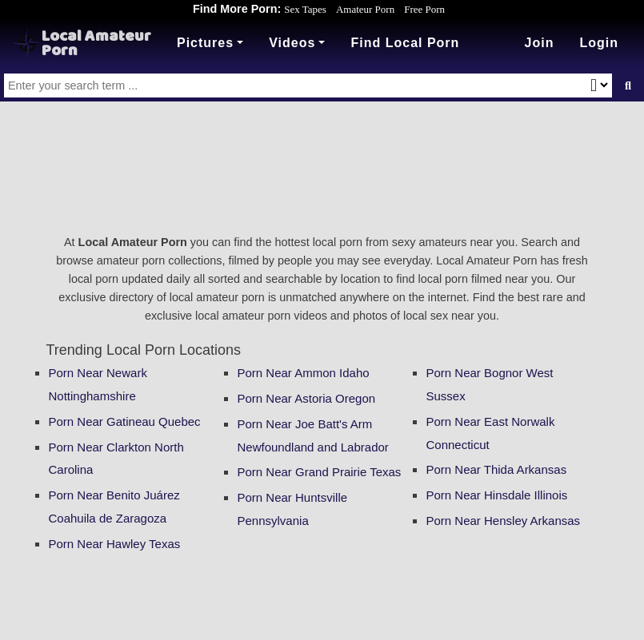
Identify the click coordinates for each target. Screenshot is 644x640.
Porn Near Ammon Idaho (304, 373)
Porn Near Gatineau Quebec (125, 421)
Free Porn (424, 9)
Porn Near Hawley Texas (115, 544)
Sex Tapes (305, 9)
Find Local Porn (404, 43)
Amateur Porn (365, 9)
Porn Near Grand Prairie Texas (320, 472)
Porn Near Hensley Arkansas (503, 520)
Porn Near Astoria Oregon (307, 398)
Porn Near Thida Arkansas (496, 469)
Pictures (205, 43)
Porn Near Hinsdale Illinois (497, 495)
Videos (292, 43)
